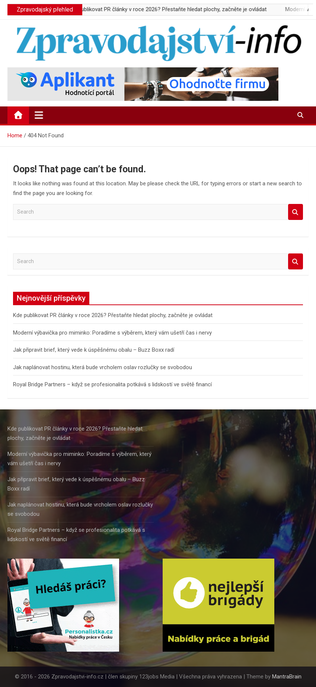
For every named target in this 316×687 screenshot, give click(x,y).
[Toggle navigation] (39, 115)
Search (295, 212)
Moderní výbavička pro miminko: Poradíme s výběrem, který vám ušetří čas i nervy (112, 332)
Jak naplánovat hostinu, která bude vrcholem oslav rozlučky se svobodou (102, 367)
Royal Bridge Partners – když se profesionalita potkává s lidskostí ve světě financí (112, 384)
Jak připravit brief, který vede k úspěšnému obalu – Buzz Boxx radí (93, 349)
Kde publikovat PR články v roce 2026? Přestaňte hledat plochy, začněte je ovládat (175, 9)
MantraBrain (286, 676)
